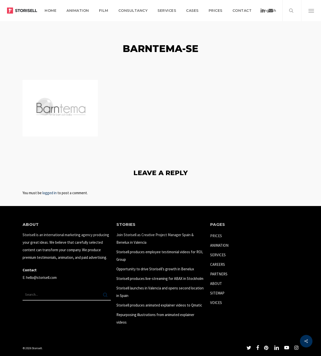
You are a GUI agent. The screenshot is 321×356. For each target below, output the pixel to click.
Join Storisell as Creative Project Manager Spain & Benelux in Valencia (155, 238)
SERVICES (218, 254)
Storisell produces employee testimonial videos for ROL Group (159, 255)
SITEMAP (217, 293)
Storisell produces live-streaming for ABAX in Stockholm (159, 278)
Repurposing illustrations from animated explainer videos (155, 318)
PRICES (216, 235)
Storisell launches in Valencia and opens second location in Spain (160, 292)
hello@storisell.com (41, 277)
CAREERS (217, 264)
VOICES (216, 302)
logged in (49, 192)
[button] (311, 10)
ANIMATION (219, 245)
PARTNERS (218, 274)
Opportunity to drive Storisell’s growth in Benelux (155, 269)
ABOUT (216, 283)
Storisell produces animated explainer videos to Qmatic (159, 305)
